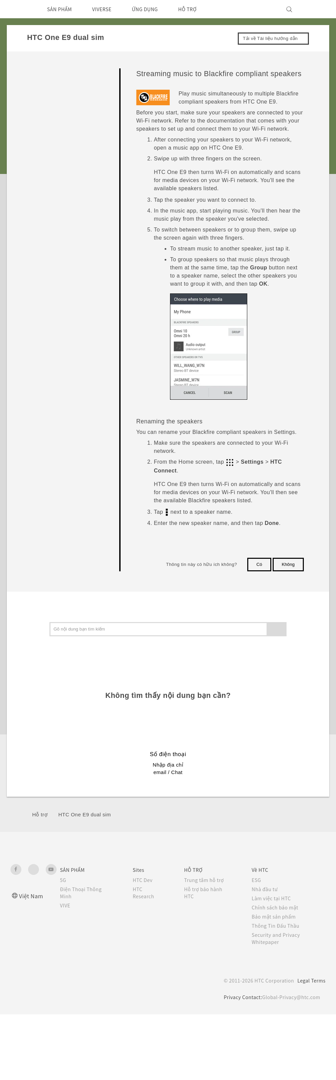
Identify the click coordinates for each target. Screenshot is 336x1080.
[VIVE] (316, 9)
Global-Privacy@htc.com (290, 997)
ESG (257, 880)
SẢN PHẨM (61, 9)
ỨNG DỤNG (155, 9)
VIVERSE (108, 9)
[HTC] (18, 9)
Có (259, 564)
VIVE (66, 905)
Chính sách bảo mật (277, 907)
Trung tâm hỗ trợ (206, 880)
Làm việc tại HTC (273, 898)
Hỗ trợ (39, 814)
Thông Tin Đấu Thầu (277, 926)
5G (63, 880)
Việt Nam (32, 895)
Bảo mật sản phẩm (276, 916)
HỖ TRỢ (200, 9)
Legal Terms (310, 980)
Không (288, 564)
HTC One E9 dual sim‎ (84, 814)
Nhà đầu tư (266, 889)
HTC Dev (143, 880)
